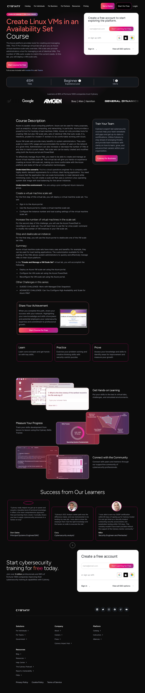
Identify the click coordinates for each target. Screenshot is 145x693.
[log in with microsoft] (132, 38)
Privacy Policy (22, 682)
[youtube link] (126, 609)
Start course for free (17, 65)
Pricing (86, 6)
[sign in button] (93, 49)
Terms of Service (54, 682)
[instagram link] (108, 609)
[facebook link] (114, 609)
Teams (40, 70)
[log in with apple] (125, 38)
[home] (13, 6)
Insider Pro (29, 70)
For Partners (65, 6)
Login (135, 6)
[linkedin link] (97, 609)
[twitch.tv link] (120, 609)
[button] (28, 6)
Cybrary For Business (106, 158)
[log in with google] (119, 38)
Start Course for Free (38, 330)
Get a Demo (108, 6)
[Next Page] (72, 545)
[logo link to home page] (23, 610)
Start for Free (123, 6)
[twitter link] (103, 609)
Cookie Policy (38, 682)
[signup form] (107, 566)
